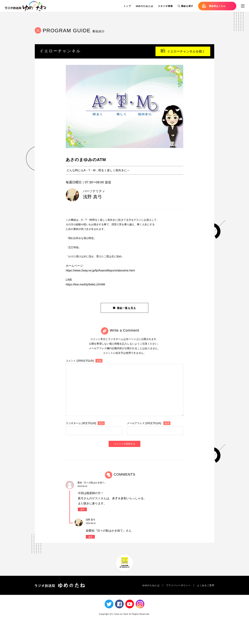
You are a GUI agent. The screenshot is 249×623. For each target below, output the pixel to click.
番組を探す (185, 6)
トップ (127, 6)
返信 (82, 509)
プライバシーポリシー (178, 585)
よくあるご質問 (205, 585)
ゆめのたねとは (144, 6)
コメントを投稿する (124, 443)
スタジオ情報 (165, 6)
